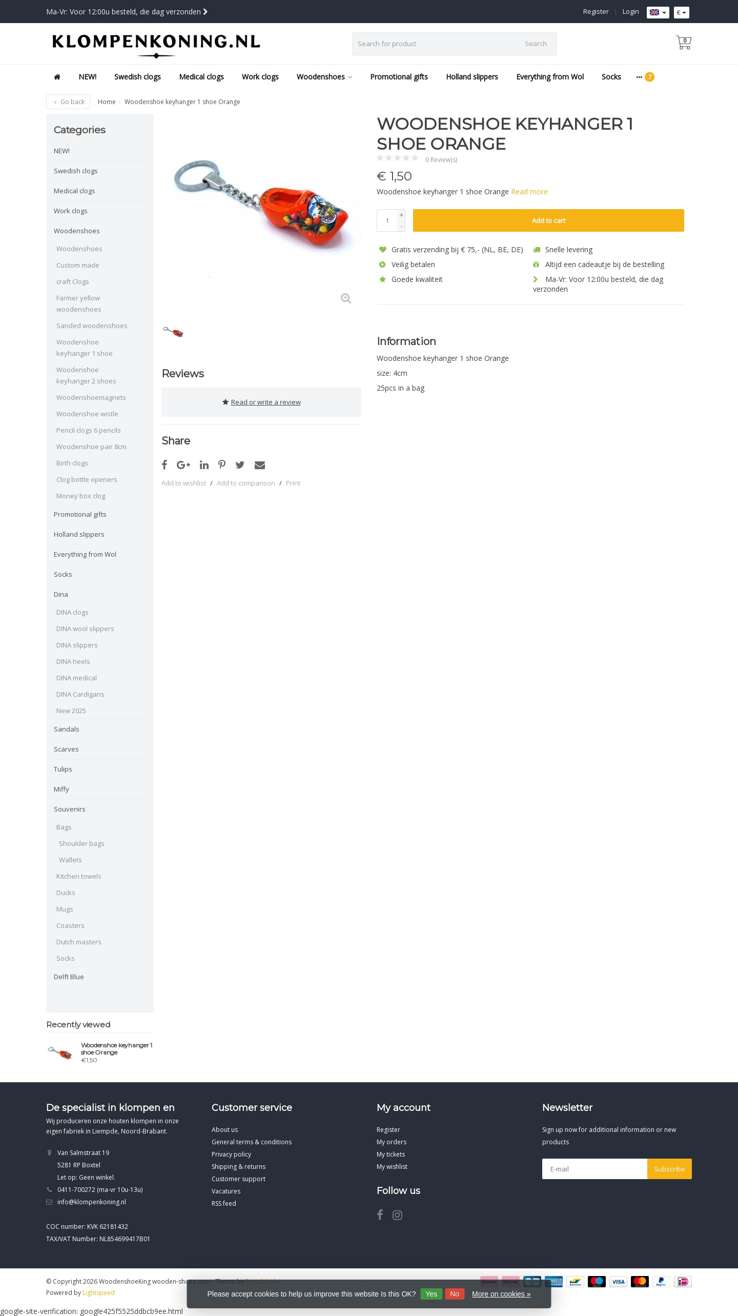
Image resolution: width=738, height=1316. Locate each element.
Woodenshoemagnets (91, 397)
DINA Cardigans (80, 694)
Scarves (66, 749)
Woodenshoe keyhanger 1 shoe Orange (117, 1049)
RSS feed (224, 1203)
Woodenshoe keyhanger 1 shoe (84, 347)
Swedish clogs (137, 77)
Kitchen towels (78, 876)
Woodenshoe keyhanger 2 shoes (86, 375)
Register (596, 11)
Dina (61, 594)
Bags (64, 827)
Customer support (238, 1179)
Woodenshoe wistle (87, 413)
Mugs (64, 909)
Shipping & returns (238, 1166)
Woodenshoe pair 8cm (91, 446)
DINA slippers (77, 645)
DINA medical (76, 677)
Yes (431, 1294)
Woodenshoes (324, 77)
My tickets (391, 1154)
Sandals (66, 729)
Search (536, 43)
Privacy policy (231, 1154)
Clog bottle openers (86, 479)
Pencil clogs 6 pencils (88, 430)
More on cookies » (501, 1294)
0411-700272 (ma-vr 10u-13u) (99, 1189)
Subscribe (669, 1168)
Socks (611, 77)
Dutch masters (78, 941)
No (454, 1294)
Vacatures (226, 1191)
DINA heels (73, 661)
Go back (68, 101)
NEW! (87, 77)
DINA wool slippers (85, 628)
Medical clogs (201, 77)
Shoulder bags (82, 843)
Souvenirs (70, 809)
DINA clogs (72, 612)
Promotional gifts (399, 77)
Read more (529, 191)
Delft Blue (69, 976)
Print (293, 480)
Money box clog (80, 495)
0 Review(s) (441, 159)
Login (631, 11)
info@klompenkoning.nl (91, 1202)
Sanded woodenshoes (92, 325)
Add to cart (548, 220)
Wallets (70, 859)
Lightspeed (99, 1292)
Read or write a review (261, 401)
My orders (391, 1142)
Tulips (63, 769)
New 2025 (71, 710)
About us (225, 1129)
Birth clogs (72, 463)
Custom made (77, 265)
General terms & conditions (252, 1142)
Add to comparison (246, 480)
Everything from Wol (550, 77)
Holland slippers (472, 77)
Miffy (61, 789)
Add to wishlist (183, 480)
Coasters (70, 925)
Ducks (65, 892)
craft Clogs (72, 281)
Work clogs (260, 77)
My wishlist (392, 1166)
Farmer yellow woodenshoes (78, 303)
